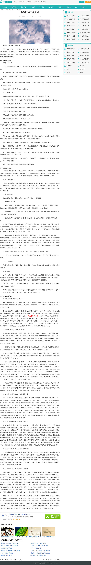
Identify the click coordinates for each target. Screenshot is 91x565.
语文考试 (4, 7)
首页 (15, 1)
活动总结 (82, 69)
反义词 (82, 66)
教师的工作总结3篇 (6, 548)
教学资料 (29, 1)
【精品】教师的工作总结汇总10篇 (40, 553)
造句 (81, 72)
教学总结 (32, 7)
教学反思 (50, 7)
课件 (76, 7)
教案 (83, 7)
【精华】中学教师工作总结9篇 (10, 543)
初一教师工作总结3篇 (54, 560)
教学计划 (41, 7)
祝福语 (68, 72)
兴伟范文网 (42, 563)
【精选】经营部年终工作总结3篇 (10, 551)
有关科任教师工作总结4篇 (38, 543)
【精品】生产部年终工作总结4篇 (14, 560)
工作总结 (19, 9)
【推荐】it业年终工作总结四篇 (39, 546)
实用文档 (43, 1)
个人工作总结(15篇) (36, 548)
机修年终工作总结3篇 (7, 553)
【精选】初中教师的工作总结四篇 (40, 551)
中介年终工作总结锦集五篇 (38, 555)
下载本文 (39, 16)
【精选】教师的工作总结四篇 (9, 546)
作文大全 (21, 1)
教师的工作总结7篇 (6, 555)
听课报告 (60, 7)
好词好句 (36, 1)
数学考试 (13, 7)
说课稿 (69, 7)
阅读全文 (34, 16)
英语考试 (23, 7)
